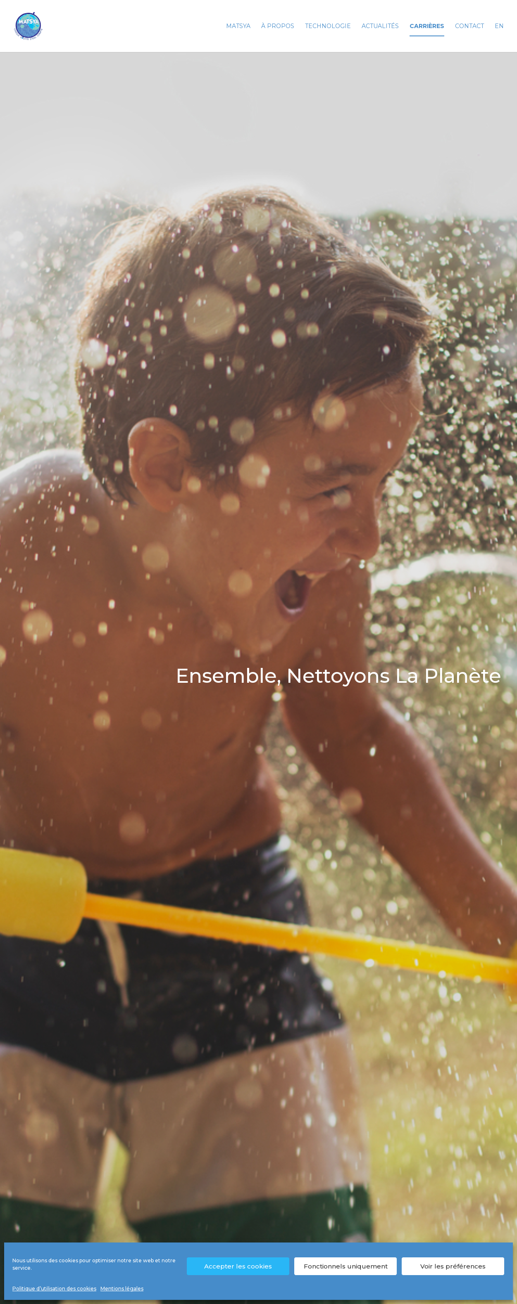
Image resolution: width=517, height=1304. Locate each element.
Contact (469, 26)
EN (499, 26)
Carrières (427, 26)
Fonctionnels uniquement (346, 1266)
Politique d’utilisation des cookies (54, 1288)
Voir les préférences (453, 1266)
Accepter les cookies (238, 1266)
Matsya (238, 26)
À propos (277, 26)
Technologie (328, 26)
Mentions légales (121, 1288)
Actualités (380, 26)
